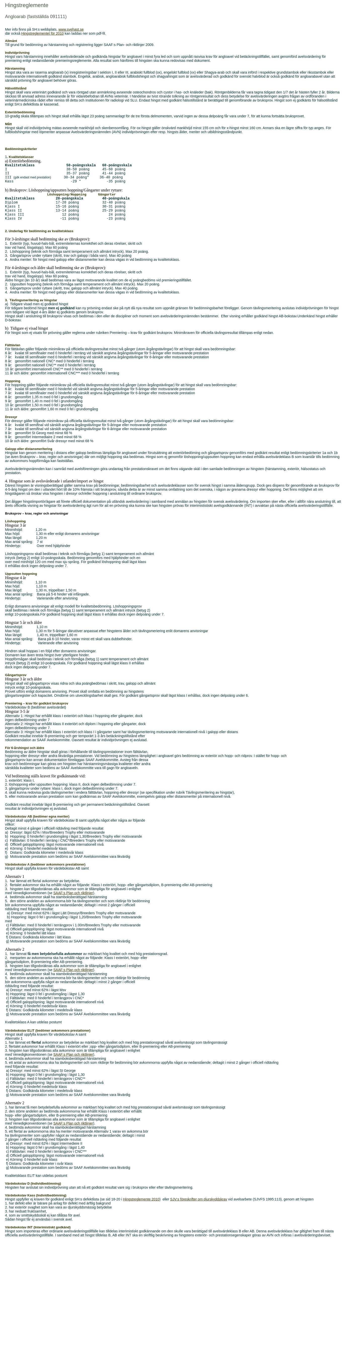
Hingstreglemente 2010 (141, 1208)
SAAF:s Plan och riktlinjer (73, 902)
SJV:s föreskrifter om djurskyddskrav (198, 1208)
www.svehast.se (70, 29)
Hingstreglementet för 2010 (42, 33)
